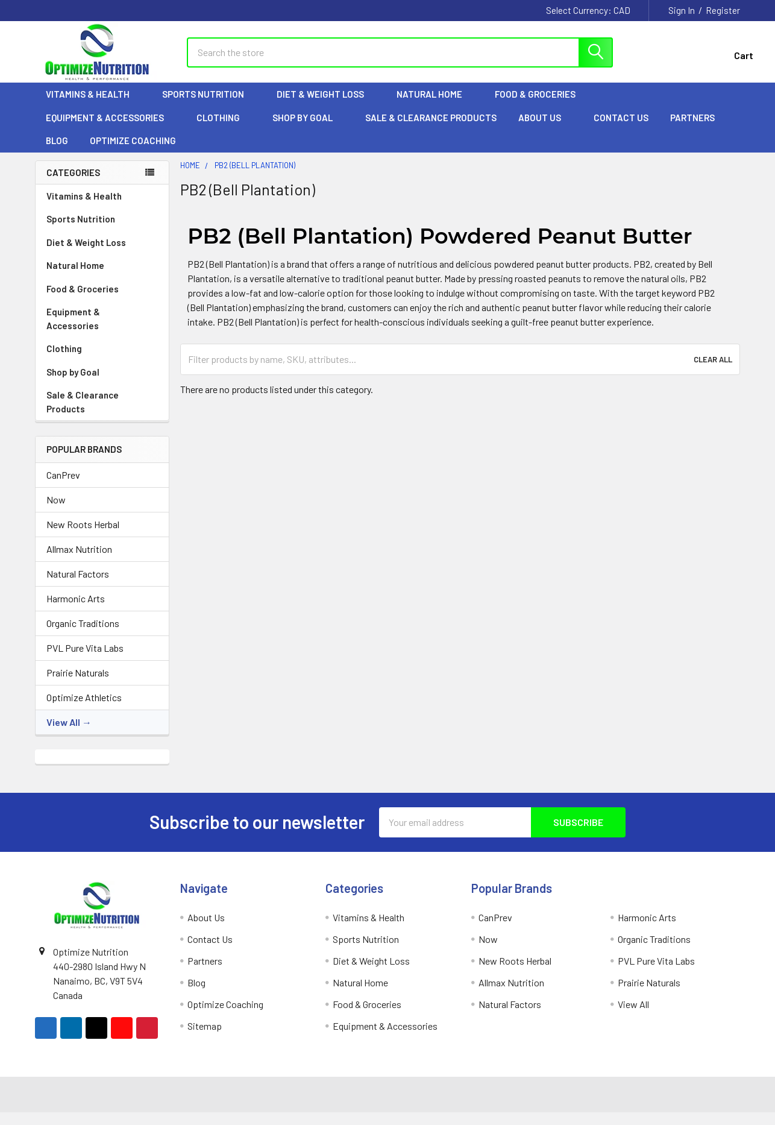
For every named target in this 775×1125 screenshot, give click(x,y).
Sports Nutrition (208, 104)
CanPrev (63, 484)
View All (63, 731)
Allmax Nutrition (79, 558)
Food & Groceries (540, 104)
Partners (698, 127)
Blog (57, 150)
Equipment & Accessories (110, 127)
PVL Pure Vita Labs (85, 657)
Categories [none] (73, 182)
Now (56, 509)
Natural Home (435, 104)
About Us (545, 127)
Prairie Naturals (77, 682)
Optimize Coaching (133, 150)
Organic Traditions (82, 632)
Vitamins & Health (93, 104)
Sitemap (204, 1035)
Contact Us (621, 127)
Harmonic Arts (75, 608)
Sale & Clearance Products (431, 127)
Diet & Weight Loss (326, 104)
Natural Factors (77, 583)
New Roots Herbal (82, 534)
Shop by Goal (308, 127)
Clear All (713, 369)
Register (723, 10)
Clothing (223, 127)
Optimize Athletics (84, 707)
